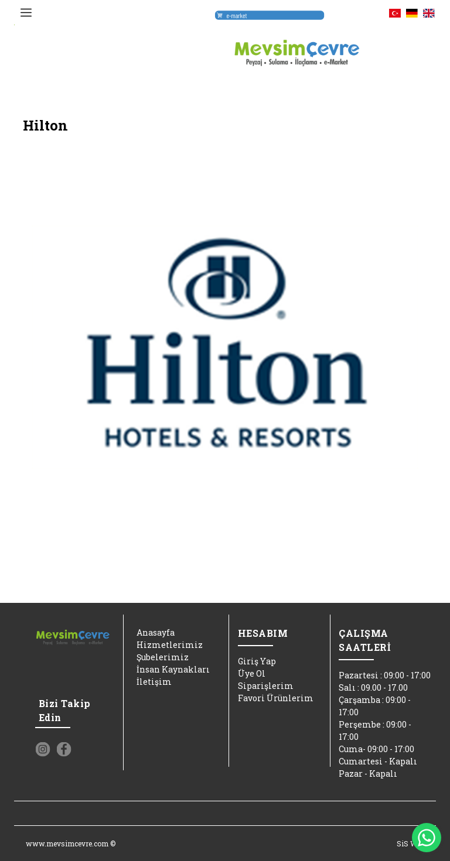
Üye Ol (251, 673)
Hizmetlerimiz (170, 644)
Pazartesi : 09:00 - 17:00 (385, 675)
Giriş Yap (257, 661)
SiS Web (410, 843)
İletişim (154, 681)
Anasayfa (156, 632)
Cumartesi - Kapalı (378, 761)
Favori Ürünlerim (275, 698)
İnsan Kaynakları (173, 669)
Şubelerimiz (163, 657)
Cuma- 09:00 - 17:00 (376, 748)
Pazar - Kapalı (368, 773)
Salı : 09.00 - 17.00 (373, 687)
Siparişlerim (266, 685)
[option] (225, 347)
